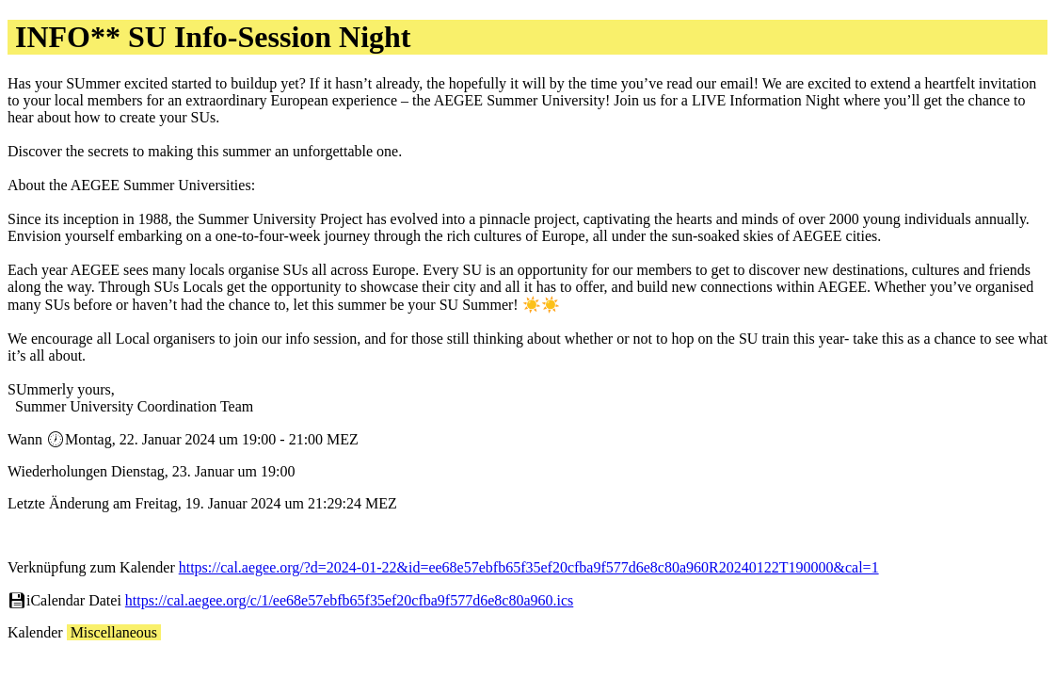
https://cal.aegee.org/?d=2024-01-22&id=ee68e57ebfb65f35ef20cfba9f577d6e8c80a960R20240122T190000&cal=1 (529, 567)
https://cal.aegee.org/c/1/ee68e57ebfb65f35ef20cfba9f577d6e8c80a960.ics (349, 600)
